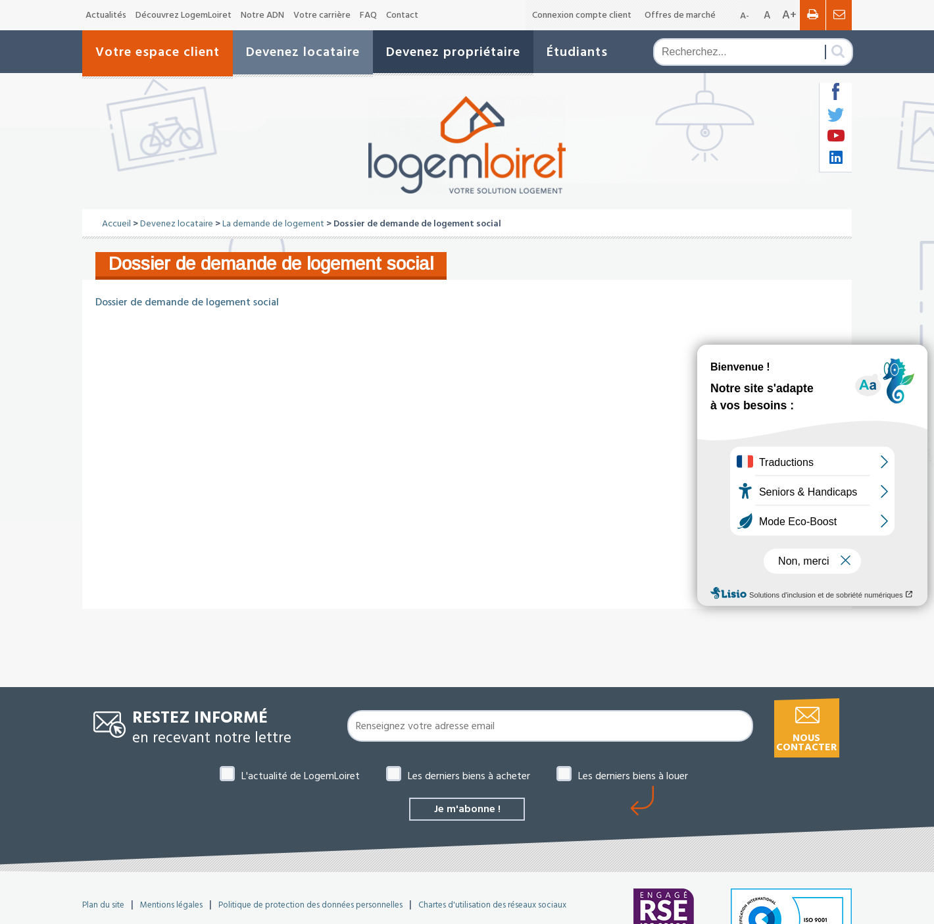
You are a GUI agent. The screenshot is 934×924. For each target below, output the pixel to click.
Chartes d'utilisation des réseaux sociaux (492, 905)
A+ (789, 15)
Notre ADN (262, 15)
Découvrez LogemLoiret (183, 15)
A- (744, 15)
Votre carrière (322, 15)
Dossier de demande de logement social (187, 302)
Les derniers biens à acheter (469, 776)
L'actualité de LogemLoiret (300, 776)
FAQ (368, 15)
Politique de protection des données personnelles (310, 905)
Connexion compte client (581, 15)
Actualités (106, 15)
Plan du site (103, 905)
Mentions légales (171, 905)
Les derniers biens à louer (633, 776)
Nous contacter (806, 742)
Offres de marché (680, 15)
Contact (402, 15)
